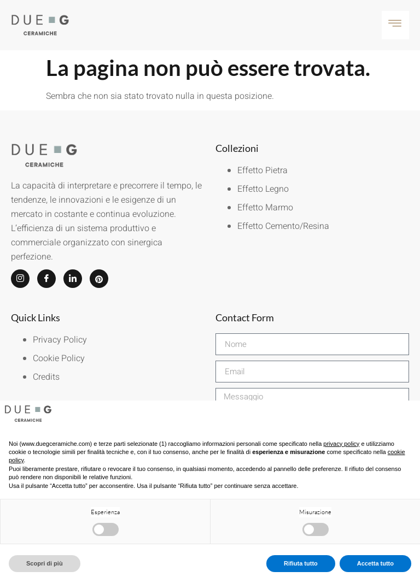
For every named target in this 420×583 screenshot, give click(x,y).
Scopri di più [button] (44, 563)
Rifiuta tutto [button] (301, 563)
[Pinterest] (99, 278)
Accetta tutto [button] (375, 563)
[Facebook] (46, 278)
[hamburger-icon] (395, 25)
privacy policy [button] (341, 443)
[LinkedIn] (72, 278)
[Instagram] (20, 278)
